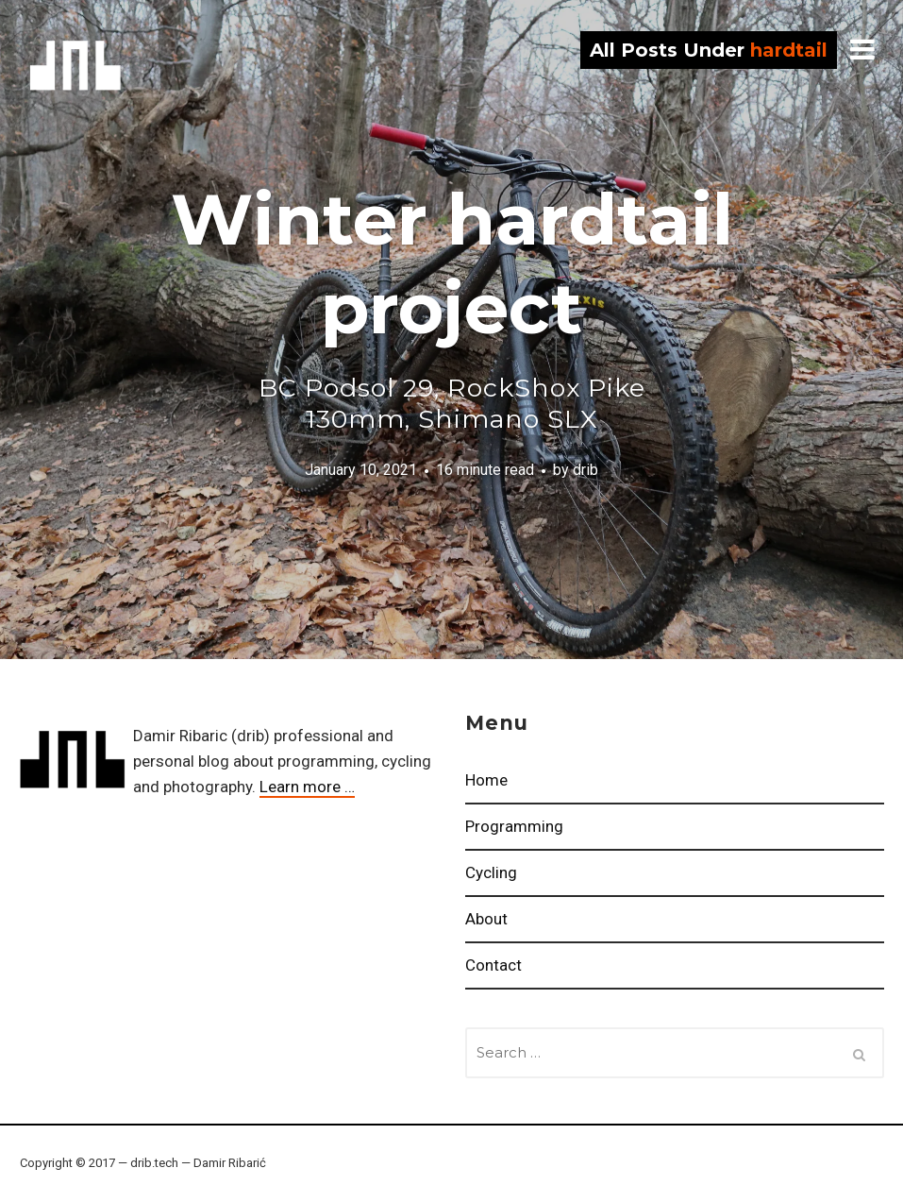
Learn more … (307, 786)
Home (486, 779)
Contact (493, 965)
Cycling (491, 872)
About (486, 918)
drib (75, 66)
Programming (514, 826)
